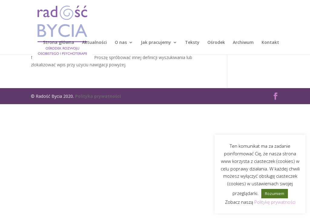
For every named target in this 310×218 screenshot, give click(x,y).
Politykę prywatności (274, 202)
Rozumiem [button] (274, 193)
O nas (121, 42)
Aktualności (94, 42)
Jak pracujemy (156, 42)
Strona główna (58, 42)
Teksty (192, 42)
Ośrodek (216, 42)
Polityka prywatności (98, 96)
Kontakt (270, 42)
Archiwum (243, 42)
